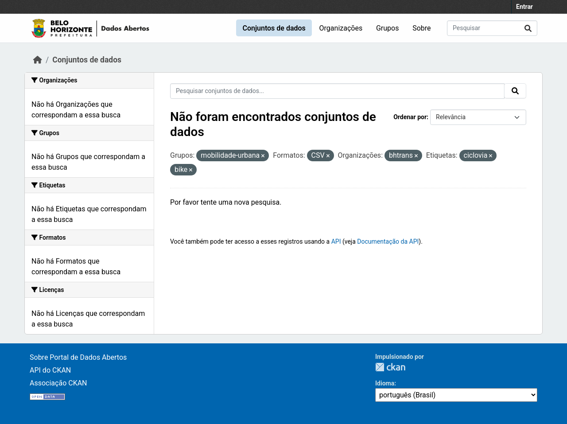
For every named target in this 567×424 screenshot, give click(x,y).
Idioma (384, 383)
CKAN (390, 367)
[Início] (37, 59)
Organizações (341, 28)
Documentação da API (388, 241)
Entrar (524, 6)
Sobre (421, 28)
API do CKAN (50, 370)
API (336, 241)
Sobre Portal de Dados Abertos (78, 357)
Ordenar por (410, 117)
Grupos (387, 28)
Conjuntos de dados (273, 28)
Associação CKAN (58, 383)
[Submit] (528, 28)
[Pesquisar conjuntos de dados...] (492, 28)
